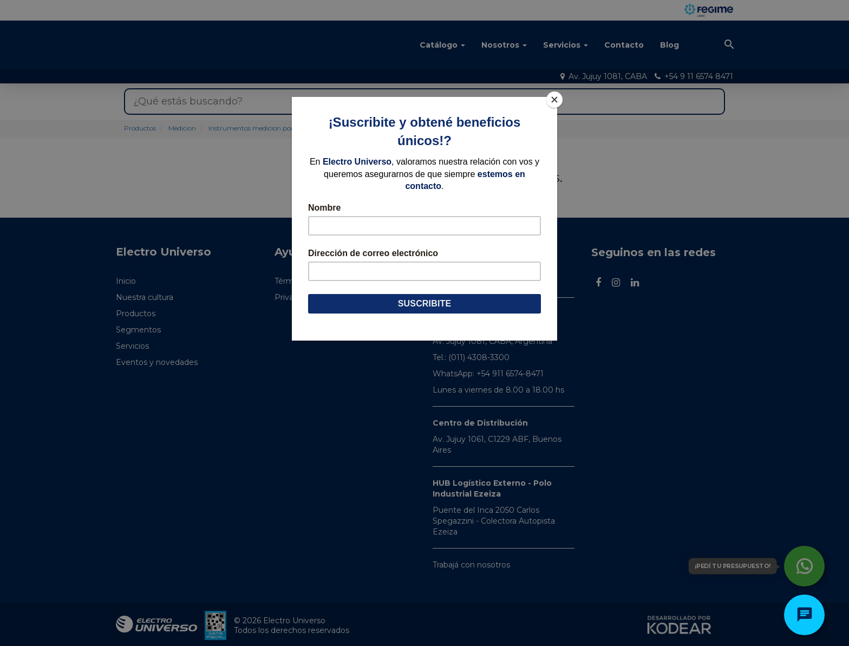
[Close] (554, 100)
